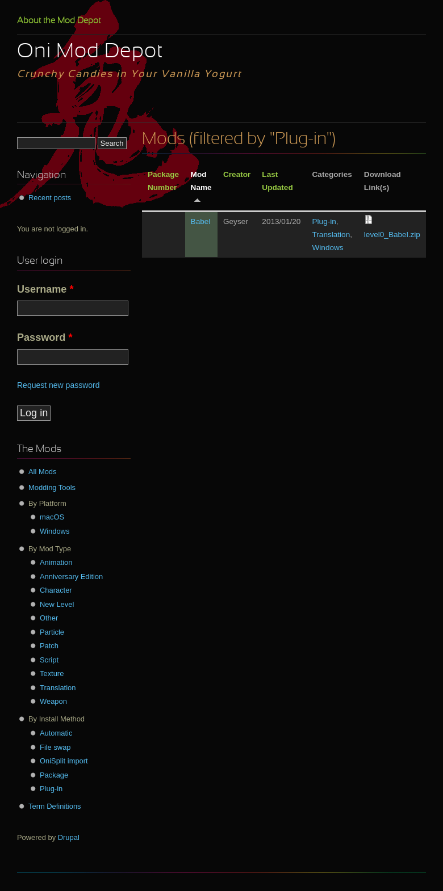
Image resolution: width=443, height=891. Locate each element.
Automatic (56, 733)
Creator (236, 174)
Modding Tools (52, 487)
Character (56, 590)
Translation (331, 234)
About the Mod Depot (59, 21)
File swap (55, 747)
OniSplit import (64, 761)
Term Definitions (54, 806)
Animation (56, 562)
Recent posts (49, 197)
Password (44, 337)
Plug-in (324, 221)
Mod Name (201, 186)
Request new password (58, 385)
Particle (52, 632)
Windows (328, 247)
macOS (52, 517)
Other (49, 618)
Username (45, 289)
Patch (49, 645)
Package (54, 775)
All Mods (42, 471)
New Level (57, 604)
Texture (52, 673)
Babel (201, 221)
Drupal (69, 837)
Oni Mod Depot (90, 52)
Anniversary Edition (71, 576)
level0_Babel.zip (392, 234)
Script (49, 660)
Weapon (53, 701)
